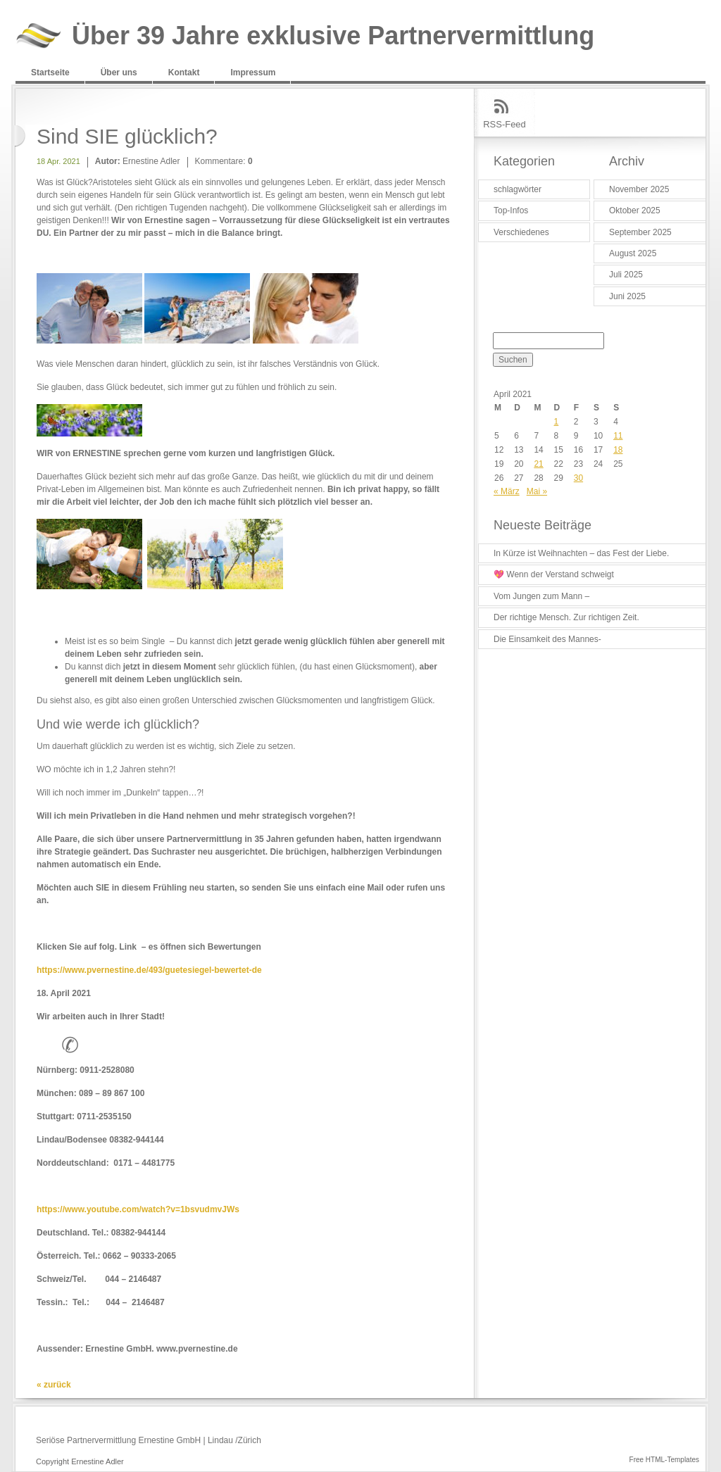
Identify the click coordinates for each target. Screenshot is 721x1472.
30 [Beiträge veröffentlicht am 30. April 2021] (578, 478)
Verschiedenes (521, 232)
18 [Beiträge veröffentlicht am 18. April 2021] (617, 450)
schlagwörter (517, 189)
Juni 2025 (627, 296)
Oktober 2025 (634, 210)
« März (507, 491)
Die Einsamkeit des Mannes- (547, 639)
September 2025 (640, 232)
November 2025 (639, 189)
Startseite (50, 72)
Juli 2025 (626, 274)
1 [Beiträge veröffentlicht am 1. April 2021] (556, 422)
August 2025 (632, 253)
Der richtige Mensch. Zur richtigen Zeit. (566, 617)
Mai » (537, 491)
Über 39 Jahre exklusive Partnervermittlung (333, 36)
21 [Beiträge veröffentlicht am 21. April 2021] (538, 464)
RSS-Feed (504, 124)
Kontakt (184, 72)
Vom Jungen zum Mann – (541, 596)
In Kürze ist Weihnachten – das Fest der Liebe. (581, 553)
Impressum (252, 72)
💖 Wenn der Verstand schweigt (554, 574)
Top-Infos (511, 210)
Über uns (119, 72)
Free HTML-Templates (664, 1460)
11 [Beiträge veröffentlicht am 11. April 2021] (617, 436)
